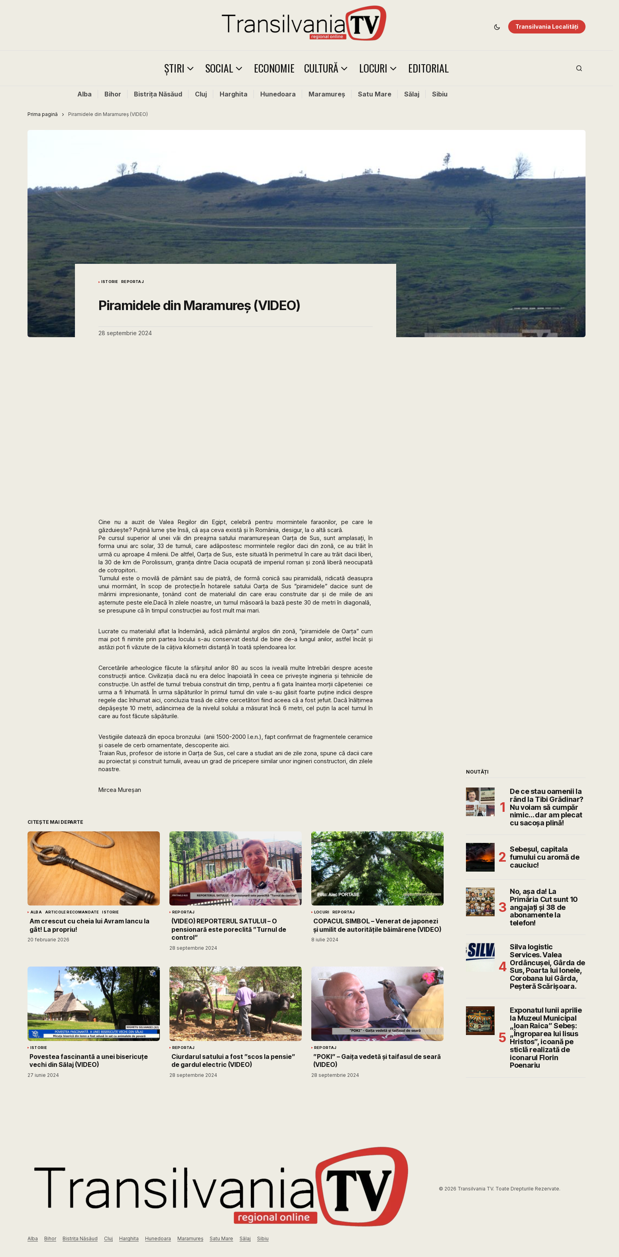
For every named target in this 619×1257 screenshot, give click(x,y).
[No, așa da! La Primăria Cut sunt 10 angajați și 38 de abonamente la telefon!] (480, 902)
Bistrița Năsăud (158, 94)
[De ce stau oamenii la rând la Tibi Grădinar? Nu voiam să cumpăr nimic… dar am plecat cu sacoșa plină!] (480, 802)
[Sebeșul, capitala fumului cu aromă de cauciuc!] (480, 857)
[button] (497, 26)
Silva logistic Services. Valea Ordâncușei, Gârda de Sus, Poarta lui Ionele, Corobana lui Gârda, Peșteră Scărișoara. (547, 966)
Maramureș (327, 94)
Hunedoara (278, 94)
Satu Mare (374, 94)
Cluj (201, 94)
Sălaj (411, 94)
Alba (84, 94)
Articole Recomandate (72, 912)
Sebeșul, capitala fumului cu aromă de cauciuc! (544, 857)
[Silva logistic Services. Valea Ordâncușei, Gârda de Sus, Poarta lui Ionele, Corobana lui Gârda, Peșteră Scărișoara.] (480, 957)
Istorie (109, 282)
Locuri (321, 912)
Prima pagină (43, 114)
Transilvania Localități (546, 26)
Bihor (112, 94)
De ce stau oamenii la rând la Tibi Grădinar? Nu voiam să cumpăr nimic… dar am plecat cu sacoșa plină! (547, 807)
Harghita (234, 94)
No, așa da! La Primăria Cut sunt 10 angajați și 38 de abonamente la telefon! (544, 907)
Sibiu (440, 94)
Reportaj (132, 282)
